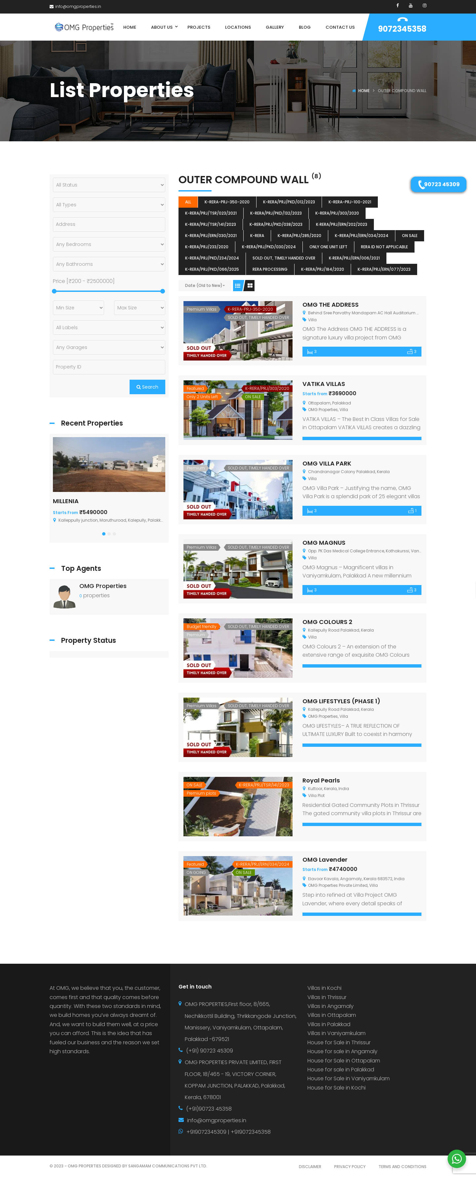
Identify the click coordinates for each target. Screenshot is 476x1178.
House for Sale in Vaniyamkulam (348, 1078)
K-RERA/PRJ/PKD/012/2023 (289, 202)
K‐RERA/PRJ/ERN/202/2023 (341, 224)
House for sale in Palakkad (340, 1069)
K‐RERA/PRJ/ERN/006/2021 (354, 258)
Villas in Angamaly (330, 1006)
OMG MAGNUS (323, 542)
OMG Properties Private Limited (338, 885)
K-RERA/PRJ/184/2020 (322, 269)
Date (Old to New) (203, 285)
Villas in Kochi (324, 988)
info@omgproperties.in (75, 6)
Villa (312, 320)
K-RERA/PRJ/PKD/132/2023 (276, 213)
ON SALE (409, 235)
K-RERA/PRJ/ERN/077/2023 (384, 269)
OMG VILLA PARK (326, 463)
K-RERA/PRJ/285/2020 (299, 235)
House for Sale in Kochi (336, 1087)
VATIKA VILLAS (323, 384)
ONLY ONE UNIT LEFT (328, 247)
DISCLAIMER (310, 1166)
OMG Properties (323, 409)
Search (147, 387)
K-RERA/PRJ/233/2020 (206, 247)
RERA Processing (270, 269)
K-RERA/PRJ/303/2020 (337, 213)
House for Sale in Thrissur (339, 1042)
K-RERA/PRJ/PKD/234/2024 (212, 258)
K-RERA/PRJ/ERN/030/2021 (211, 235)
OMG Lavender (324, 859)
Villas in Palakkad (328, 1024)
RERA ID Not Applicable (384, 247)
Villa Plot (316, 795)
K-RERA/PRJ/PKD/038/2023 (276, 224)
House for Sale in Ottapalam (343, 1060)
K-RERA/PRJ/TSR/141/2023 (210, 224)
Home (364, 90)
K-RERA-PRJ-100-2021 (350, 202)
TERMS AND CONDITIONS (402, 1166)
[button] (103, 534)
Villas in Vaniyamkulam (336, 1033)
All (188, 202)
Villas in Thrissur (326, 997)
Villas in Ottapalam (331, 1015)
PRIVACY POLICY (350, 1166)
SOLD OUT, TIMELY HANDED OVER (284, 258)
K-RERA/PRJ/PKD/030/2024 (269, 247)
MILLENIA (66, 501)
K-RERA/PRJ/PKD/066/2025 (212, 269)
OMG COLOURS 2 (327, 622)
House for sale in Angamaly (342, 1051)
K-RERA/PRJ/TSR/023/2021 (211, 213)
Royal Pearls (321, 780)
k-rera (257, 235)
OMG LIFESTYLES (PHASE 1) (341, 701)
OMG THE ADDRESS (330, 304)
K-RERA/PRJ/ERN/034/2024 (361, 235)
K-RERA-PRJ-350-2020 (227, 202)
